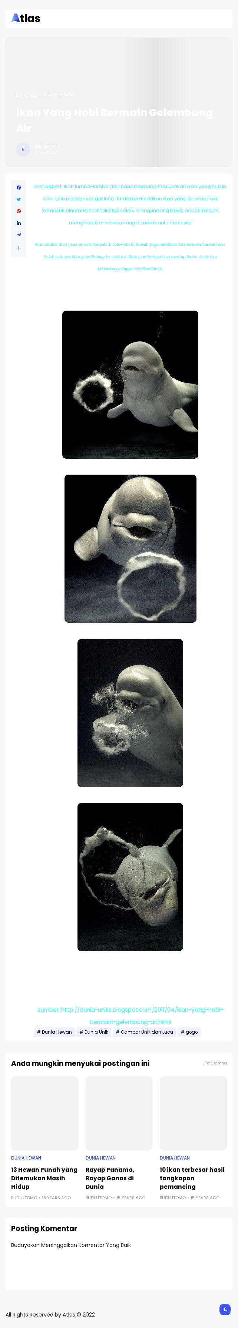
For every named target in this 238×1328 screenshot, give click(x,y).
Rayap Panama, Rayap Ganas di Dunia (110, 1178)
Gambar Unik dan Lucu (147, 1032)
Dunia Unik (96, 1032)
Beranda (26, 94)
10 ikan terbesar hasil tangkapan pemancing (192, 1178)
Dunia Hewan (59, 95)
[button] (19, 248)
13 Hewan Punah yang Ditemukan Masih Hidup (44, 1178)
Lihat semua (214, 1063)
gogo (192, 1032)
